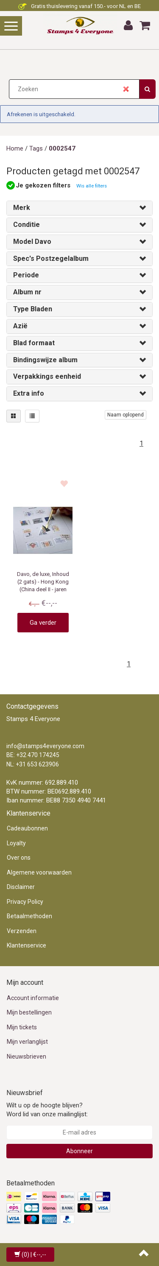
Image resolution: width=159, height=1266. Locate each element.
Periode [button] (26, 275)
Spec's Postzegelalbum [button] (51, 258)
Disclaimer (21, 886)
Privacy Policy (25, 901)
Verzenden (21, 931)
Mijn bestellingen (29, 1012)
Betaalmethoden (29, 916)
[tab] (79, 208)
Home (14, 148)
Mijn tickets (22, 1027)
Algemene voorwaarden (39, 872)
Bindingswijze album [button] (45, 360)
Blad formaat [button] (34, 343)
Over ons (19, 857)
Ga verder (43, 622)
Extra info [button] (28, 393)
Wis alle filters (91, 186)
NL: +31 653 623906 (32, 764)
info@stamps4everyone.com (45, 746)
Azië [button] (20, 326)
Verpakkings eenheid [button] (47, 376)
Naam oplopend (125, 415)
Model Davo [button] (32, 242)
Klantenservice (26, 945)
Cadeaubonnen (27, 828)
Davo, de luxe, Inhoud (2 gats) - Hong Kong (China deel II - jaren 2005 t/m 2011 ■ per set (43, 589)
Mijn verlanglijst (27, 1041)
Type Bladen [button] (32, 309)
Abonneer (79, 1151)
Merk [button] (21, 208)
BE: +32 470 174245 (32, 755)
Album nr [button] (27, 292)
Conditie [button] (26, 225)
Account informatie (33, 998)
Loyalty (16, 843)
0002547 (62, 148)
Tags (36, 148)
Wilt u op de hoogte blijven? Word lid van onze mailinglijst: (47, 1109)
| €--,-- (30, 1254)
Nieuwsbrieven (26, 1056)
